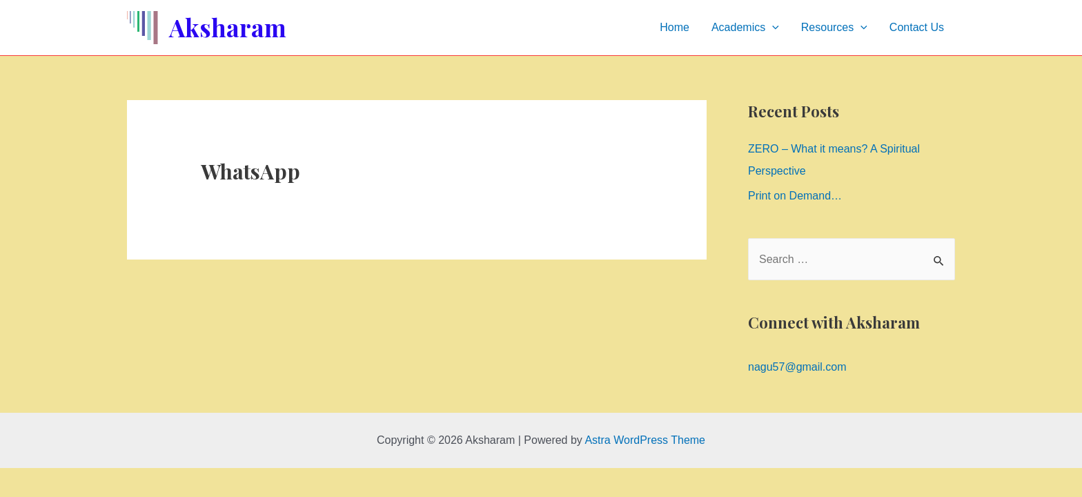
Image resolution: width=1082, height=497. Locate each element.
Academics (745, 27)
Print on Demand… (795, 196)
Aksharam (227, 27)
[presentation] (772, 27)
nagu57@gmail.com (797, 367)
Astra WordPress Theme (644, 440)
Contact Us (916, 27)
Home (674, 27)
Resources (834, 27)
